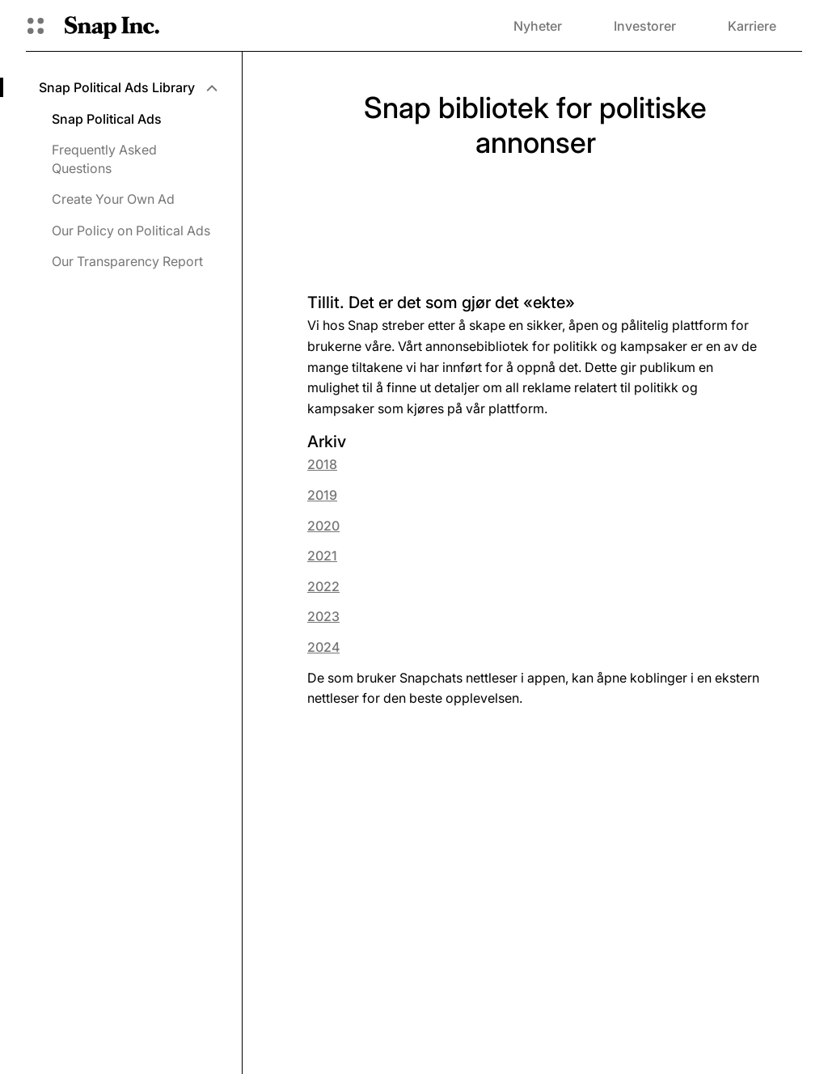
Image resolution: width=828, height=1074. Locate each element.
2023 (323, 616)
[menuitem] (127, 87)
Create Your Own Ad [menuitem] (113, 199)
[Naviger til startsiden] (112, 26)
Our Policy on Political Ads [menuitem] (131, 230)
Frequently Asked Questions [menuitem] (104, 158)
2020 (323, 526)
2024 (323, 647)
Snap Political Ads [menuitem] (107, 119)
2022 (323, 586)
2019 (322, 495)
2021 (322, 556)
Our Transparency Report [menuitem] (127, 261)
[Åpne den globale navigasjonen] (35, 26)
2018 (322, 464)
